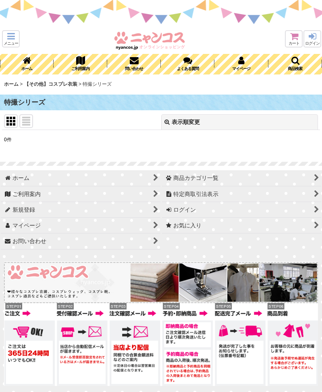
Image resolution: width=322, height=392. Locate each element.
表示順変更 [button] (182, 122)
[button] (11, 38)
